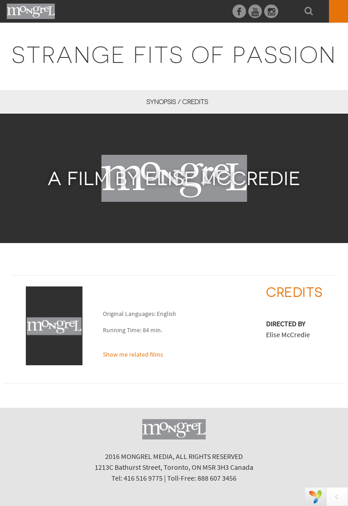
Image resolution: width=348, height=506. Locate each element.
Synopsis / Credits (177, 102)
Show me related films (133, 354)
